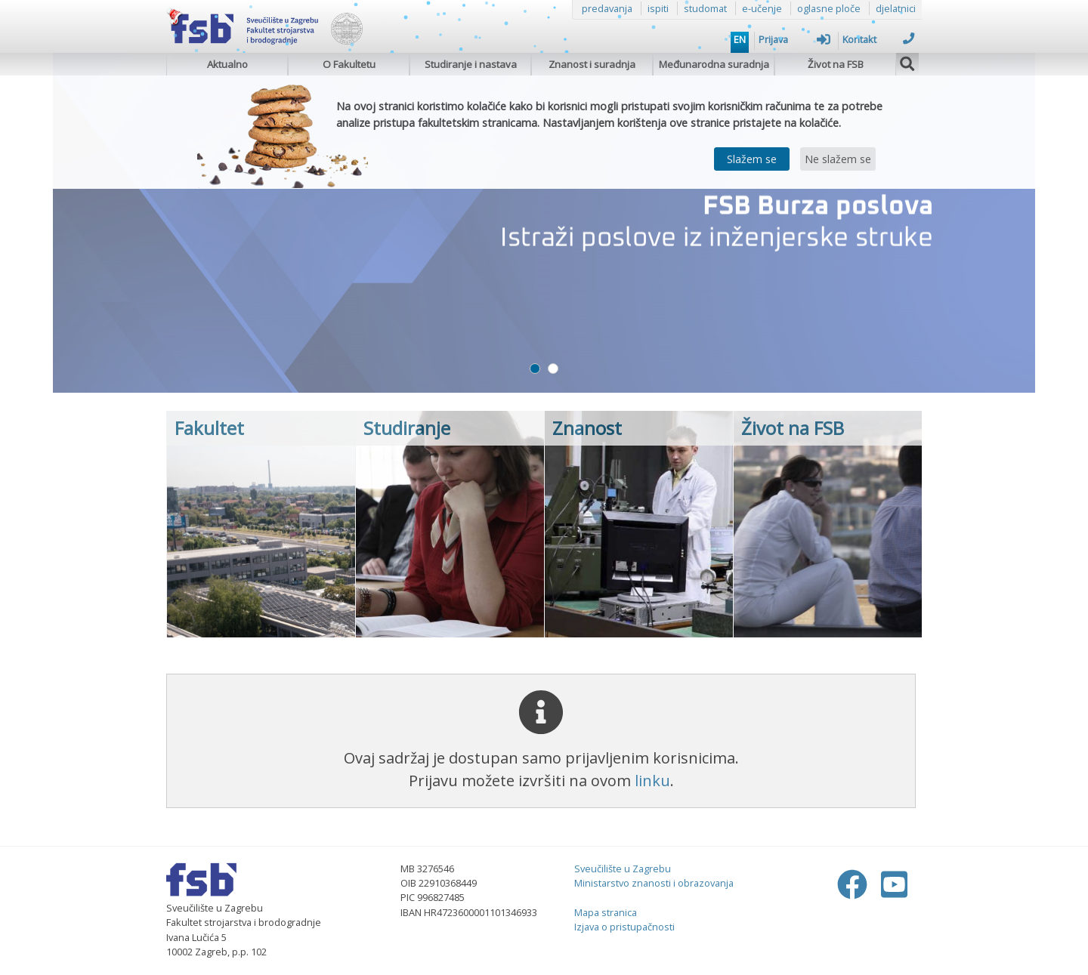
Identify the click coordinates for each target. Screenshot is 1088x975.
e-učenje (762, 8)
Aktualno (227, 64)
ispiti (658, 8)
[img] (907, 62)
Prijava (794, 39)
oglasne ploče (829, 8)
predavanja (607, 8)
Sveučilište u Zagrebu (622, 868)
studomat (705, 8)
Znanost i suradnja (592, 64)
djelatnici (896, 8)
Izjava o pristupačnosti (624, 926)
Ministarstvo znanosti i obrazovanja (654, 883)
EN (740, 39)
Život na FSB (836, 64)
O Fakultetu (349, 64)
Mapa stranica (605, 912)
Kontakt (878, 39)
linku (652, 780)
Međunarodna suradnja (714, 64)
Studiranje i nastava (471, 64)
